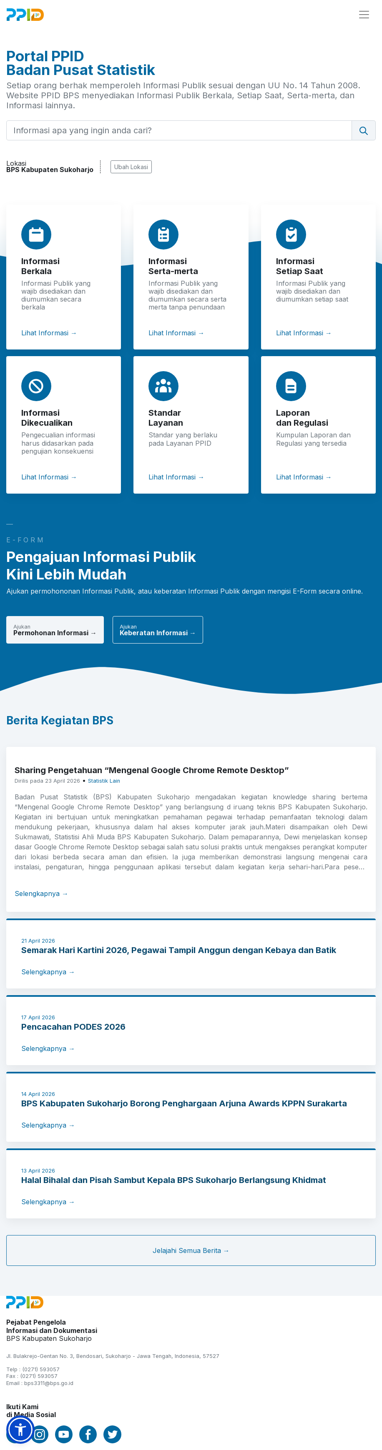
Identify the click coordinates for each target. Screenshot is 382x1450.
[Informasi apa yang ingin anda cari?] (179, 130)
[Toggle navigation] (364, 14)
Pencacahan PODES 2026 (73, 1027)
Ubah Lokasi (131, 166)
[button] (20, 1430)
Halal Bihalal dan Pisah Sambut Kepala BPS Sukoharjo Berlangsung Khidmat (173, 1180)
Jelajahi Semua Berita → (191, 1250)
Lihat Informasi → (49, 333)
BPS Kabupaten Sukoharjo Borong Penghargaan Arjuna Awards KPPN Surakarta (184, 1103)
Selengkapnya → (41, 893)
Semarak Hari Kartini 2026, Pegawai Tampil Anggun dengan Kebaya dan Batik (178, 950)
